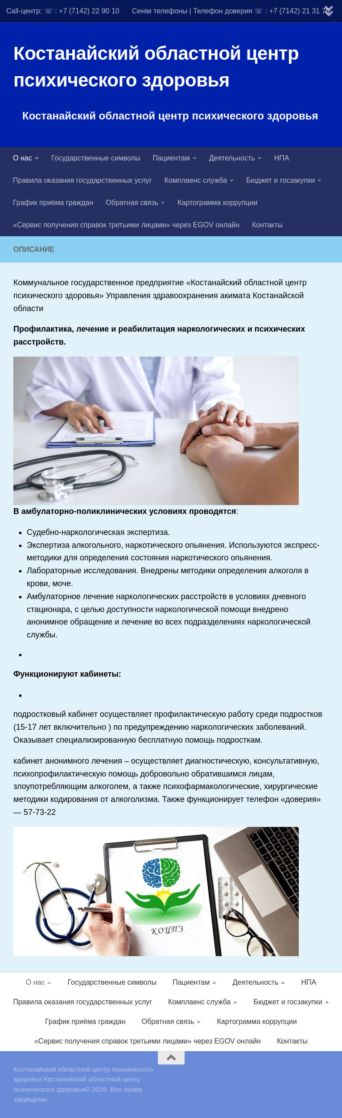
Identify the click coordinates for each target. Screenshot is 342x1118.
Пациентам (171, 158)
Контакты (267, 225)
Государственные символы (95, 158)
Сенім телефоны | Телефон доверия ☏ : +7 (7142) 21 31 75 (231, 11)
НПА (281, 158)
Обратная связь (132, 202)
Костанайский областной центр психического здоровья (156, 66)
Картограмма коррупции (217, 202)
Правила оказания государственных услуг (82, 180)
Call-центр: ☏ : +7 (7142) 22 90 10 (62, 11)
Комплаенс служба (196, 180)
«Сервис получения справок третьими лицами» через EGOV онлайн (126, 225)
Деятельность (232, 158)
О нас (22, 158)
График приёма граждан (53, 202)
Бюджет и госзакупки (280, 180)
